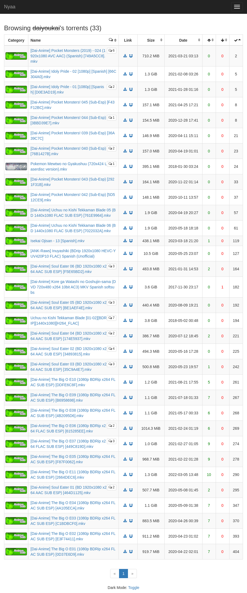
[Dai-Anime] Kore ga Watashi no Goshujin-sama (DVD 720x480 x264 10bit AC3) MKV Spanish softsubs (73, 287)
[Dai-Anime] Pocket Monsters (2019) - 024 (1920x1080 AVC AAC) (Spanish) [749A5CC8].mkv (68, 56)
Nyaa (9, 6)
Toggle (133, 587)
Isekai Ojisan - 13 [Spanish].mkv (57, 241)
